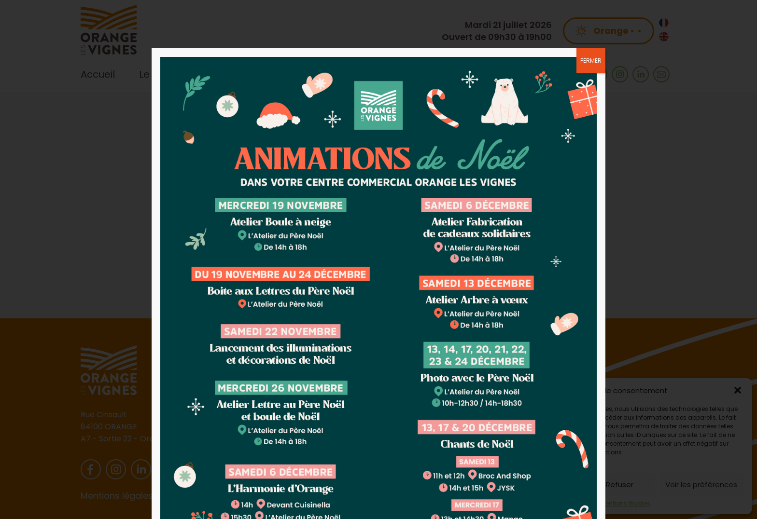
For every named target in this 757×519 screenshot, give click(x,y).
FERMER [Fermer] (591, 60)
